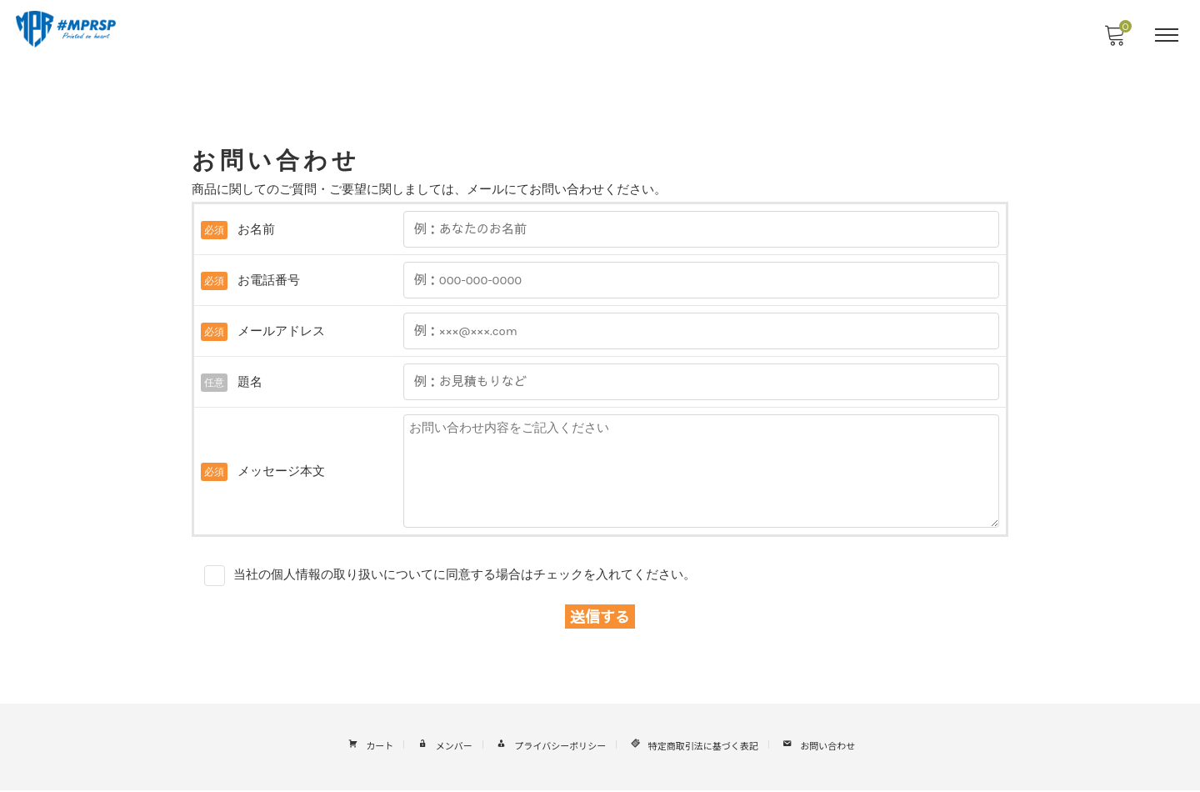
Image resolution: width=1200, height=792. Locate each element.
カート (369, 748)
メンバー (443, 748)
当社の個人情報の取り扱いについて (333, 576)
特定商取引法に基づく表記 (692, 748)
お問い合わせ (817, 748)
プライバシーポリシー (549, 748)
